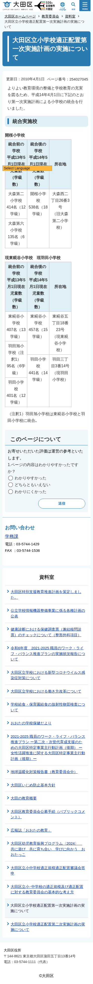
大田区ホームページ (20, 16)
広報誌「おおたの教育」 (31, 830)
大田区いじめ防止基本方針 (33, 785)
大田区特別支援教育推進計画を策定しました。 (46, 594)
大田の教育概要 (24, 798)
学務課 (11, 536)
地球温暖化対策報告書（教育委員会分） (44, 772)
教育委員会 (50, 16)
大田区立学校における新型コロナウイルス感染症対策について (48, 675)
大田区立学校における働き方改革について (46, 691)
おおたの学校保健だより (31, 723)
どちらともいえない (32, 485)
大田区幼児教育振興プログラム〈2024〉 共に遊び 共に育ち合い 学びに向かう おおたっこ (48, 849)
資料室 (70, 16)
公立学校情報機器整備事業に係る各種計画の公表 (48, 613)
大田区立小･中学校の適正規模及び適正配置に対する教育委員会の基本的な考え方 (47, 889)
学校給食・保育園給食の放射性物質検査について (48, 707)
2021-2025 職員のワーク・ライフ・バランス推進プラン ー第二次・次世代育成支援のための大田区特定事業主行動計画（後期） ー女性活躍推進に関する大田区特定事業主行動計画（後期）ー (48, 747)
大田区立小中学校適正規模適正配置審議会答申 (48, 871)
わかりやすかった (30, 478)
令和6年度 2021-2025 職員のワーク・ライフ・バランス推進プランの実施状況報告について (48, 653)
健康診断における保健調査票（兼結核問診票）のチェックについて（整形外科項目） (46, 632)
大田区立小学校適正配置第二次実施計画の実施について (48, 927)
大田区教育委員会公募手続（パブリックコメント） (48, 814)
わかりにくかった (30, 492)
